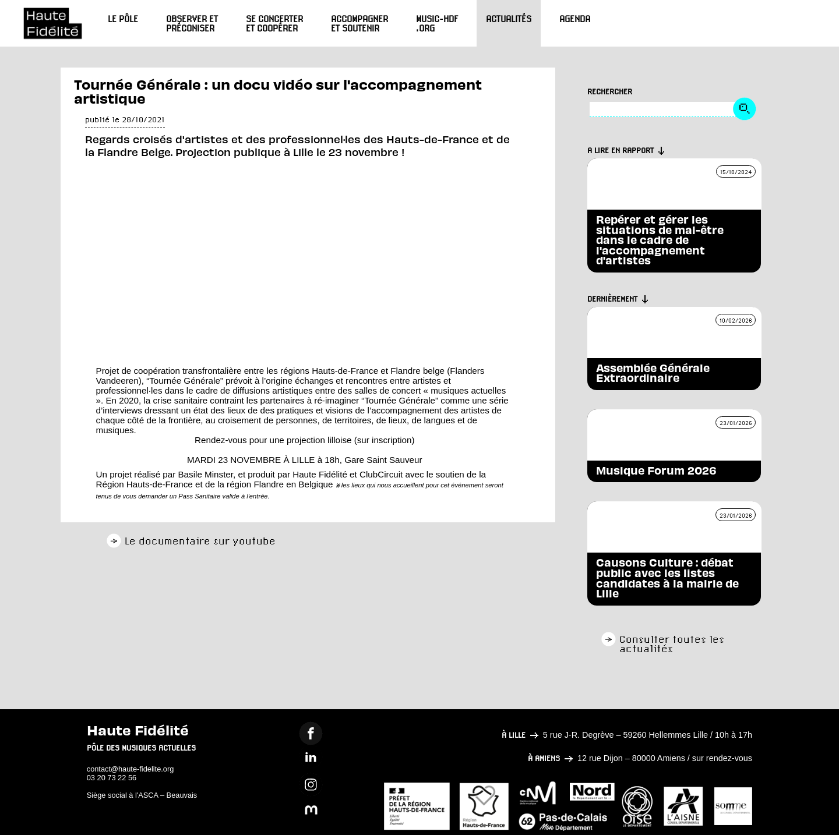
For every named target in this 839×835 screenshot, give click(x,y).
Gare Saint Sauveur (383, 460)
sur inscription (384, 440)
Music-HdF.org (437, 23)
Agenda (574, 18)
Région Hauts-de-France (144, 484)
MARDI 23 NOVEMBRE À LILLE (251, 460)
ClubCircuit (381, 474)
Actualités (508, 18)
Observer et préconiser (192, 23)
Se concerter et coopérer (274, 23)
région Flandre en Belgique (280, 484)
